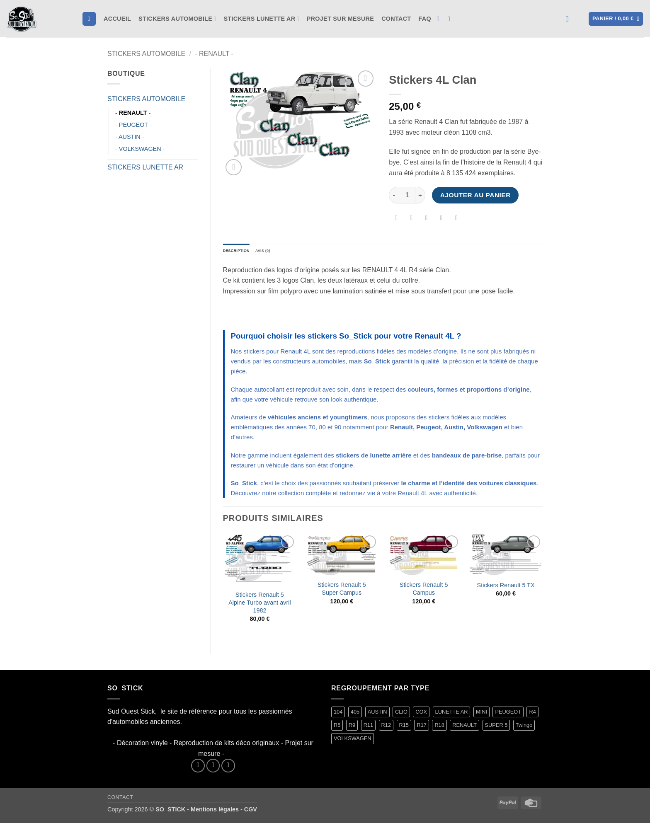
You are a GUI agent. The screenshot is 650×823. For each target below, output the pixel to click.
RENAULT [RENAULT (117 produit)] (464, 727)
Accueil (117, 18)
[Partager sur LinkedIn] (456, 219)
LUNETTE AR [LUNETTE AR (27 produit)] (451, 714)
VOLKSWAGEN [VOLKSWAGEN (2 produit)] (352, 741)
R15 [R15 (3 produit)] (404, 727)
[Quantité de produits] (407, 195)
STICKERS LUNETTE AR (261, 19)
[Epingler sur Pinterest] (441, 219)
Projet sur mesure (340, 18)
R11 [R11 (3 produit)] (368, 727)
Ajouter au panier (475, 194)
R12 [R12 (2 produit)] (386, 727)
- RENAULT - (214, 53)
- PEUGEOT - (133, 124)
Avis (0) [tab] (276, 252)
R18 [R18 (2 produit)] (439, 727)
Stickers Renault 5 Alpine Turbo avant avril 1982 (259, 605)
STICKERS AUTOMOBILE (177, 19)
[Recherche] (89, 19)
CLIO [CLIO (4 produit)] (401, 714)
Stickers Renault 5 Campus (424, 591)
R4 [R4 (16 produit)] (532, 714)
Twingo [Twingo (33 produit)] (524, 727)
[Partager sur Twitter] (411, 219)
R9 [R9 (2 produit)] (352, 727)
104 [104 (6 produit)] (338, 714)
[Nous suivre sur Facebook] (440, 18)
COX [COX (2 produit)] (421, 714)
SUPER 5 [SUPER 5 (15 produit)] (496, 727)
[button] (570, 19)
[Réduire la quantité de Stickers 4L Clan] (394, 195)
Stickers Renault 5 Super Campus (342, 591)
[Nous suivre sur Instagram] (451, 18)
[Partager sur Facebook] (396, 219)
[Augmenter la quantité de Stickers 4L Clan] (420, 195)
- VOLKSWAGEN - (140, 148)
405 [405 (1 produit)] (355, 714)
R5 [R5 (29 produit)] (337, 727)
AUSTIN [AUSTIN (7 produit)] (377, 714)
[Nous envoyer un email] (228, 768)
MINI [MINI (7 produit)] (481, 714)
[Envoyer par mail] (426, 219)
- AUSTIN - (129, 136)
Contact (396, 18)
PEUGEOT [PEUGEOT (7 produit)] (508, 714)
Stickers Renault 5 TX (506, 587)
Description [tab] (241, 252)
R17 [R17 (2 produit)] (421, 727)
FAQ (424, 18)
